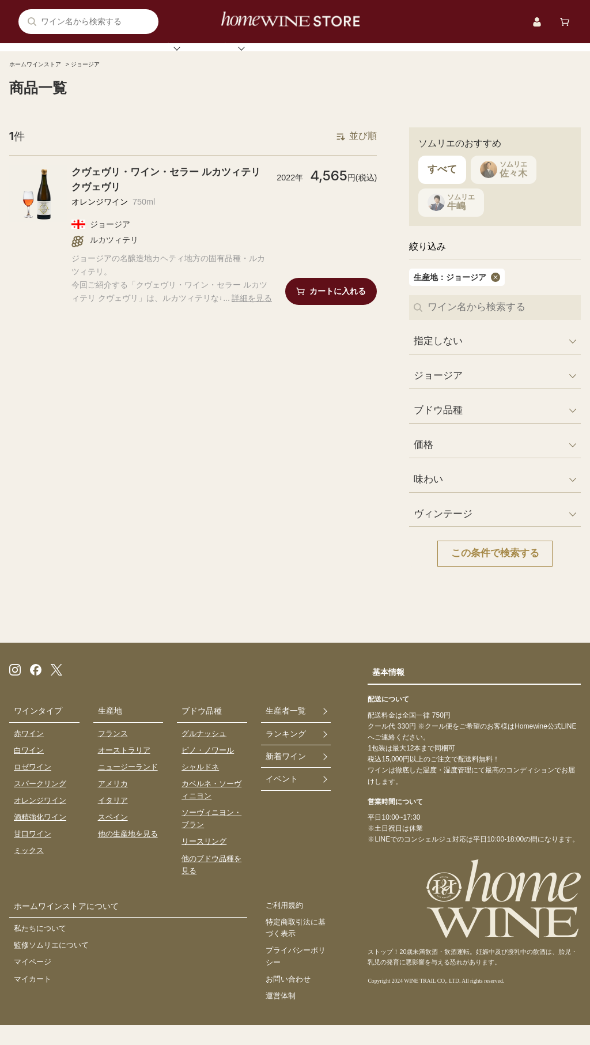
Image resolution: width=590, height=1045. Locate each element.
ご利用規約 (284, 924)
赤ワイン (29, 752)
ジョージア (98, 83)
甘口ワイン (32, 852)
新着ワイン (286, 775)
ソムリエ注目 (175, 57)
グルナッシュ (203, 752)
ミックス (29, 869)
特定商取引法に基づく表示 (296, 947)
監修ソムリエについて (51, 964)
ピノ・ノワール (207, 768)
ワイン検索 (88, 57)
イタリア (113, 818)
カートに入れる (337, 310)
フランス (113, 752)
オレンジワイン (40, 818)
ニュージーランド (128, 785)
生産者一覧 (286, 728)
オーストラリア (124, 768)
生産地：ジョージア (445, 296)
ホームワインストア (40, 83)
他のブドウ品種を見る (211, 883)
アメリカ (113, 802)
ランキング (263, 57)
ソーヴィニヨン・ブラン (211, 837)
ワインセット (341, 57)
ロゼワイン (32, 785)
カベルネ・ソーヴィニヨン (211, 808)
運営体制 (281, 1016)
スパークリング (40, 802)
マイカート (32, 998)
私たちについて (40, 948)
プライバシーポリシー (296, 975)
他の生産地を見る (128, 852)
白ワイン (29, 768)
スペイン (113, 835)
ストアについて (493, 57)
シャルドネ (200, 785)
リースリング (203, 860)
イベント (414, 57)
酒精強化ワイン (40, 835)
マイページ (32, 981)
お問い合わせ (288, 999)
